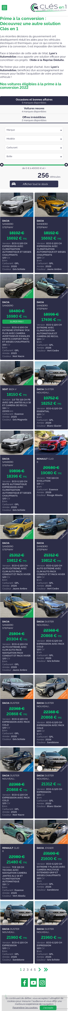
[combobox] (34, 130)
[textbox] (34, 129)
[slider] (2, 164)
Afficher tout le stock (35, 184)
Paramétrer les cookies (25, 1007)
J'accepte (48, 1007)
